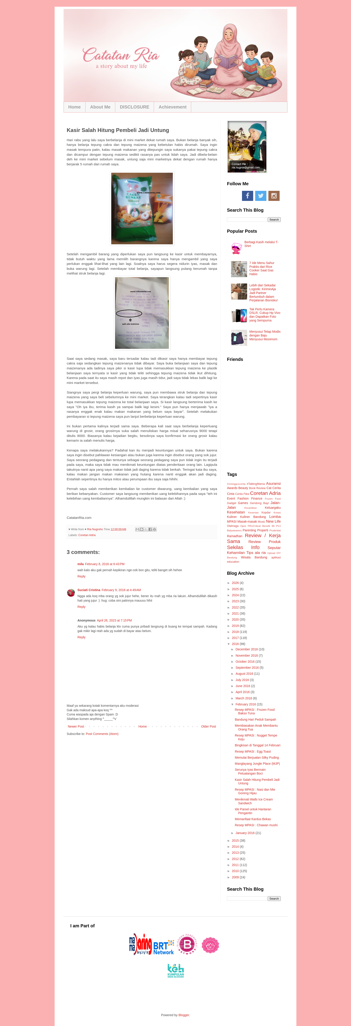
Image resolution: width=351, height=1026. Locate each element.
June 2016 (243, 686)
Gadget (231, 503)
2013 (236, 852)
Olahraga (233, 526)
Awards (232, 488)
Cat (269, 488)
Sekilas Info (243, 547)
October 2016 (245, 661)
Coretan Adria (87, 535)
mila (80, 564)
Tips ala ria (256, 553)
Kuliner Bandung (253, 517)
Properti (262, 530)
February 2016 (246, 704)
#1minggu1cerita (236, 484)
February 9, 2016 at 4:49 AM (121, 590)
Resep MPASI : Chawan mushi (256, 825)
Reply (81, 576)
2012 (236, 859)
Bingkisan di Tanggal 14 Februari (257, 745)
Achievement (173, 106)
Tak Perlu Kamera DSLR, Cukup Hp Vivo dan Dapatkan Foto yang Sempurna (264, 314)
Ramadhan (234, 536)
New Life (273, 521)
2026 (236, 583)
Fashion (243, 498)
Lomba (275, 517)
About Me (100, 106)
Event (231, 498)
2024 (236, 595)
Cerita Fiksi (242, 494)
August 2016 (244, 673)
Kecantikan (250, 508)
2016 (236, 644)
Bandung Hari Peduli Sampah (255, 719)
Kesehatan (236, 512)
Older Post (208, 726)
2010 (236, 871)
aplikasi (276, 557)
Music (261, 521)
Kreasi (277, 512)
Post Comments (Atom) (102, 734)
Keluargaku (273, 507)
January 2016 (245, 833)
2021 (236, 613)
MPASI (232, 521)
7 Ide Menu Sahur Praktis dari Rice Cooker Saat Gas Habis (261, 268)
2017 (236, 638)
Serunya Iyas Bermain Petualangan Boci (250, 771)
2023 (236, 601)
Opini (243, 526)
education (233, 561)
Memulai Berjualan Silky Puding (257, 757)
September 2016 (247, 667)
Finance (256, 498)
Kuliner (232, 517)
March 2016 (244, 698)
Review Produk (264, 542)
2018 (236, 632)
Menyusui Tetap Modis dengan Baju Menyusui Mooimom (264, 335)
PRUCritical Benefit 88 (261, 526)
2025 (236, 589)
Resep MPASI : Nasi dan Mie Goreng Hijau (255, 791)
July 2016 (242, 680)
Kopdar (266, 512)
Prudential (275, 530)
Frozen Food (273, 498)
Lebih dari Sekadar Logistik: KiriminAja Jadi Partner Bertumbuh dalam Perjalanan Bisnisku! (263, 292)
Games (243, 503)
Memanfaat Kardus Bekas (253, 819)
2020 (236, 619)
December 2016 (247, 649)
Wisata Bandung (254, 557)
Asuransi (273, 483)
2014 (236, 846)
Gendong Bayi (259, 503)
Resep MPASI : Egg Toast (253, 751)
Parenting (249, 530)
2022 (236, 607)
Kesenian (253, 512)
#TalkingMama (256, 483)
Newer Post (76, 726)
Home (74, 106)
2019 (236, 626)
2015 (236, 840)
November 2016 (247, 655)
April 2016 (242, 692)
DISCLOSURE (134, 106)
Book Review (257, 488)
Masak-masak (247, 521)
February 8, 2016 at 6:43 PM (104, 564)
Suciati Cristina (88, 590)
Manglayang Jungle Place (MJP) (257, 763)
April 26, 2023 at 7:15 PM (114, 620)
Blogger (183, 1015)
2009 (236, 877)
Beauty (243, 488)
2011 (236, 865)
